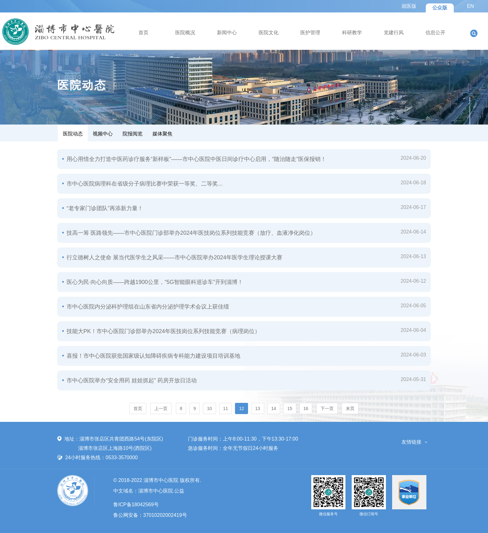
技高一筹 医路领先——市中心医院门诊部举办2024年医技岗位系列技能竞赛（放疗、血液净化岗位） (190, 233)
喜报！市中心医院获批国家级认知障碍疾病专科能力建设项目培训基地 (152, 356)
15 (289, 408)
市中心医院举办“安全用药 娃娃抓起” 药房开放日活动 (131, 380)
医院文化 (269, 32)
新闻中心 (227, 32)
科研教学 (352, 32)
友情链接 (411, 442)
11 (225, 408)
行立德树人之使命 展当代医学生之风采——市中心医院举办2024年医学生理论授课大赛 (173, 257)
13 (257, 408)
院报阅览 (133, 133)
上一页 (160, 408)
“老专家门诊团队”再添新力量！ (104, 208)
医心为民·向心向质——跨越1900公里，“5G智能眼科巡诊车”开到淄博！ (154, 282)
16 (305, 408)
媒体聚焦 (162, 133)
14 (273, 408)
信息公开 (435, 32)
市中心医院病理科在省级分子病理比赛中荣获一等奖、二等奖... (144, 184)
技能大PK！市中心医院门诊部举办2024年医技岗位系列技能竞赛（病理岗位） (162, 331)
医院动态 (73, 133)
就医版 (408, 6)
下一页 (327, 408)
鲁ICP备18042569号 (136, 504)
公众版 (439, 7)
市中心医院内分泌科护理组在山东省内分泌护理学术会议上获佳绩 (147, 307)
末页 (350, 408)
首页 (143, 32)
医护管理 (310, 32)
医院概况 (185, 32)
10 (209, 408)
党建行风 (394, 32)
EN (470, 6)
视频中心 (103, 133)
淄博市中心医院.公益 (161, 490)
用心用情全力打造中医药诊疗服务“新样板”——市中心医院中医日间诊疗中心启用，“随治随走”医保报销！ (195, 159)
